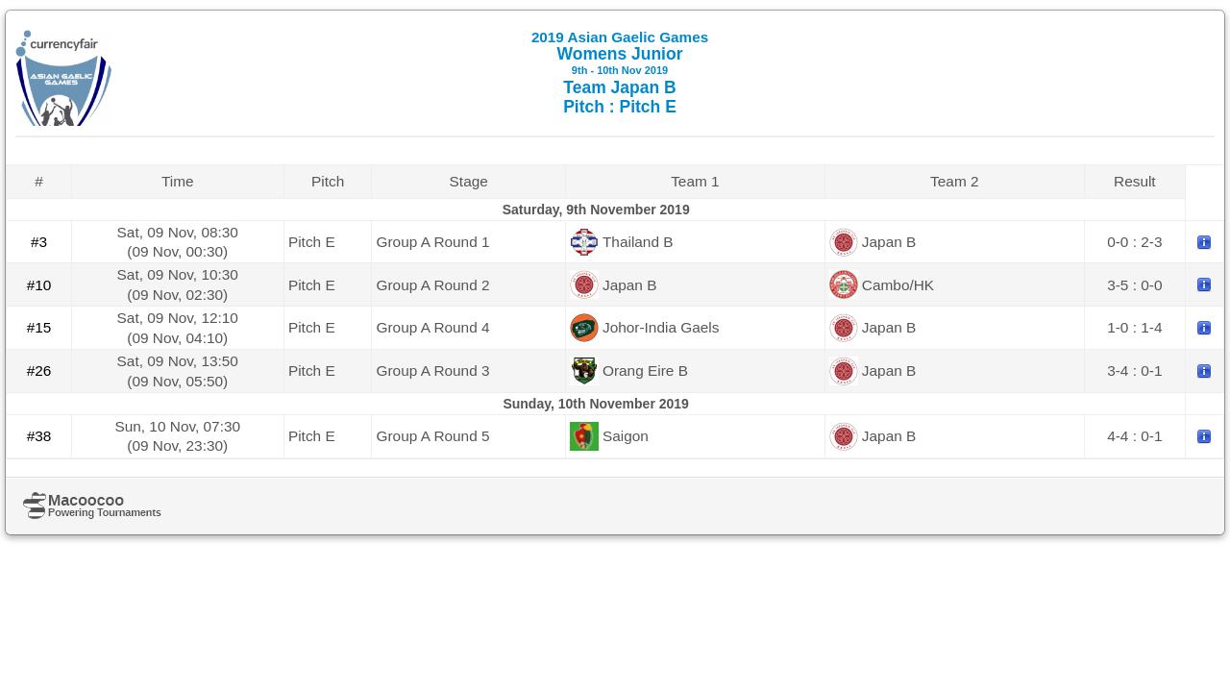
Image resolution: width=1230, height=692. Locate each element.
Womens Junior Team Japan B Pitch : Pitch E (619, 72)
